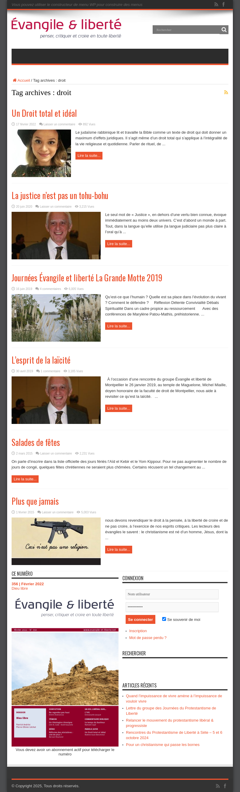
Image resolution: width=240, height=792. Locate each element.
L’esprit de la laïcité (41, 360)
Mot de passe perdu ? (148, 637)
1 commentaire (50, 371)
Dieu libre (20, 588)
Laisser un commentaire (59, 124)
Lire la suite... (89, 155)
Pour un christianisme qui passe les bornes (163, 744)
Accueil (21, 80)
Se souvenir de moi (181, 619)
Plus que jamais (35, 501)
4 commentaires (50, 289)
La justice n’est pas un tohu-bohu (60, 195)
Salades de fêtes (36, 442)
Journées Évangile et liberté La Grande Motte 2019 (87, 278)
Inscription (138, 631)
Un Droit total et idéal (44, 113)
